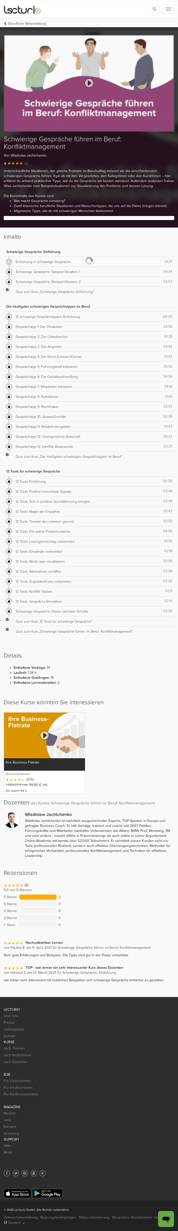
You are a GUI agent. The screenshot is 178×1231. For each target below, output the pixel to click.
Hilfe (7, 1146)
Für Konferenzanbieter (21, 1094)
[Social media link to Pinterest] (25, 1173)
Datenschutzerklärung (21, 1217)
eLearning (11, 1133)
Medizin (10, 1113)
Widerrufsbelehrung (94, 1217)
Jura (7, 1120)
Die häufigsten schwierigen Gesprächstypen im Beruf (48, 306)
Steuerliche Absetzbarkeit (132, 1217)
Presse (9, 1022)
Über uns (11, 1016)
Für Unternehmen (17, 1081)
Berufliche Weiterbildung (27, 23)
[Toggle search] (154, 9)
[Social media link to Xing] (43, 1173)
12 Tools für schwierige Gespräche (33, 471)
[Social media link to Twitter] (16, 1173)
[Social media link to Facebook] (7, 1173)
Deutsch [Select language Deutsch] (14, 1223)
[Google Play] (47, 1193)
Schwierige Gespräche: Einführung (33, 252)
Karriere (10, 1127)
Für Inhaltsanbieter (18, 1087)
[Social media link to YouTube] (34, 1173)
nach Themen (14, 1048)
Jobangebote (14, 1029)
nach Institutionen (17, 1055)
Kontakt (9, 1036)
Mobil (8, 1152)
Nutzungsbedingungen (58, 1217)
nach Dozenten (15, 1062)
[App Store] (17, 1193)
